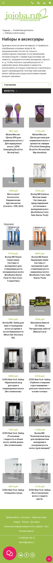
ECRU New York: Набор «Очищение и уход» (13, 491)
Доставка (35, 522)
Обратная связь (39, 517)
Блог (47, 526)
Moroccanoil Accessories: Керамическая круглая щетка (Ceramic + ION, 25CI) (13, 200)
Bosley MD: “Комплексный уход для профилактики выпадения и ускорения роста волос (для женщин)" (39, 440)
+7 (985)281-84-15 (26, 538)
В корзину (13, 122)
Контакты (25, 517)
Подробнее (13, 245)
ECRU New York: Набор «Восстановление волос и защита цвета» (39, 494)
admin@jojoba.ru (26, 542)
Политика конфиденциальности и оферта (23, 526)
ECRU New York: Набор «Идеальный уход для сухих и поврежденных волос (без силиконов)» (13, 385)
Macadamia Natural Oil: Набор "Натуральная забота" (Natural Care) (39, 327)
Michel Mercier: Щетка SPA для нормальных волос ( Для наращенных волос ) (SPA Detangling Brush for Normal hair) (13, 143)
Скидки (16, 522)
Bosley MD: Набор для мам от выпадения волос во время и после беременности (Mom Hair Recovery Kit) (13, 330)
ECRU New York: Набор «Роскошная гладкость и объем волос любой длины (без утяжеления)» (13, 439)
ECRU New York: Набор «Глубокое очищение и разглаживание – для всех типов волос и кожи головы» (39, 385)
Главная (6, 30)
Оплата (25, 522)
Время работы (13, 517)
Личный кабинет (26, 531)
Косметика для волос (23, 30)
